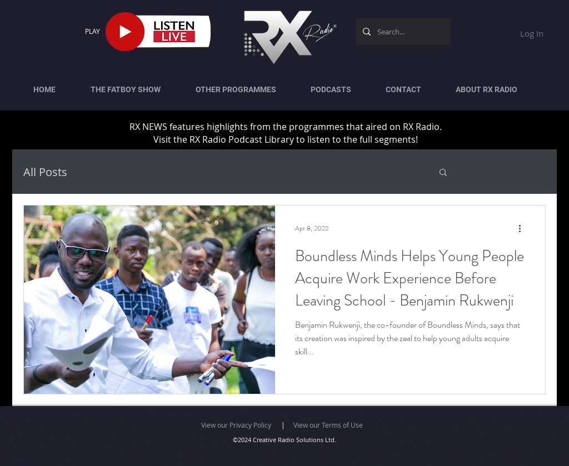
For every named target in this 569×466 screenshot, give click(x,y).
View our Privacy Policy (236, 424)
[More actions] (523, 228)
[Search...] (402, 31)
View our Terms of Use (328, 424)
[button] (443, 173)
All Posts (45, 172)
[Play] (125, 31)
